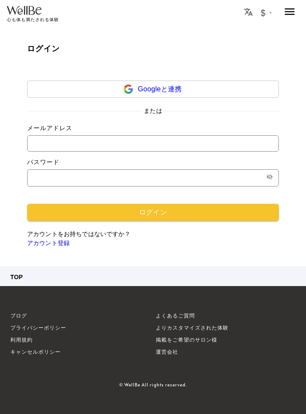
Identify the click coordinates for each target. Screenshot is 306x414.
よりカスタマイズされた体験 (192, 328)
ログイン (153, 212)
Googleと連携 (160, 89)
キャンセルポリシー (35, 352)
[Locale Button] (248, 12)
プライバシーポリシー (38, 328)
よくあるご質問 (175, 316)
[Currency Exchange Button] (266, 13)
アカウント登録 (48, 243)
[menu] (290, 12)
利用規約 (21, 340)
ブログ (18, 316)
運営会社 (167, 352)
